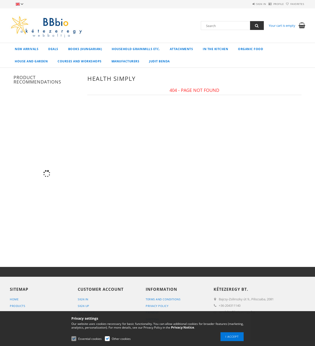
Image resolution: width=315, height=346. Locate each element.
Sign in (249, 4)
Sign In (83, 299)
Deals (53, 49)
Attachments (181, 49)
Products (17, 306)
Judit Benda (159, 61)
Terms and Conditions (163, 299)
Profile (271, 4)
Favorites (295, 4)
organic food (250, 49)
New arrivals (26, 49)
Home (14, 299)
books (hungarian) (85, 49)
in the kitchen (215, 49)
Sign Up (83, 306)
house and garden (31, 61)
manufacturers (125, 61)
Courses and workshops (80, 61)
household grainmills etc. (136, 49)
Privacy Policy (157, 306)
